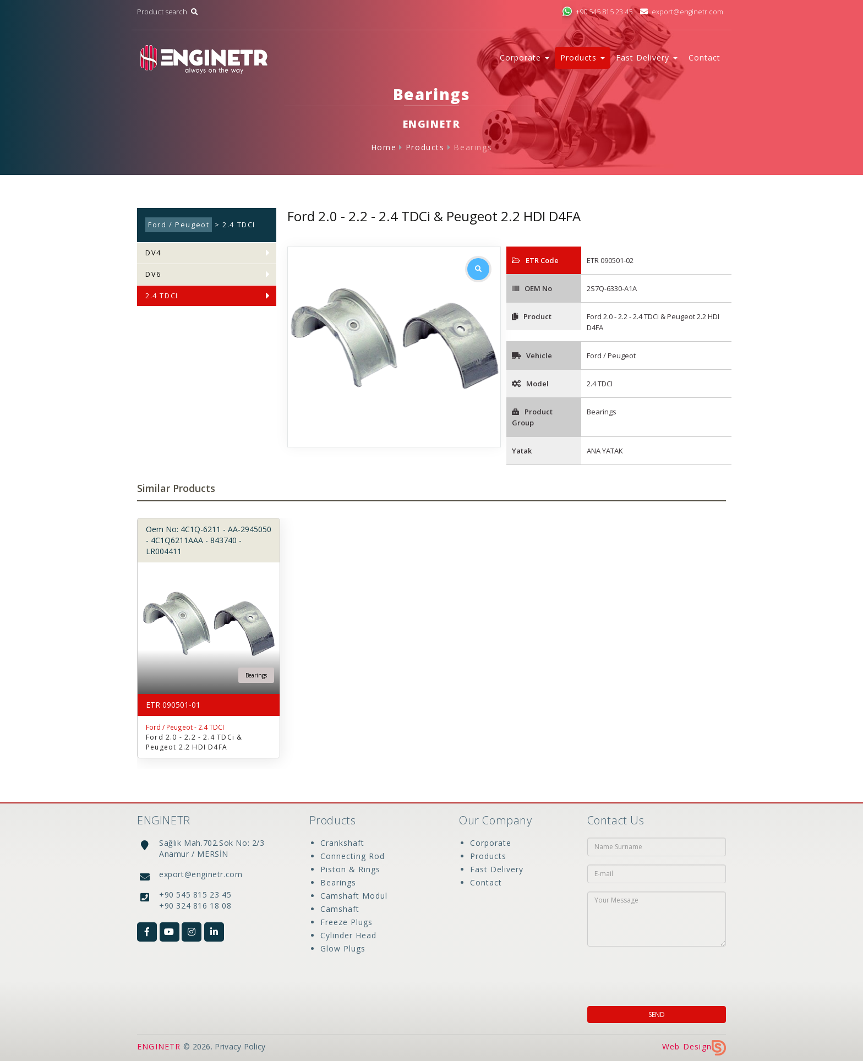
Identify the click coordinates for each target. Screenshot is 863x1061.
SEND (656, 1014)
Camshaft (339, 909)
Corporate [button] (524, 57)
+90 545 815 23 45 (597, 12)
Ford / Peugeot (178, 224)
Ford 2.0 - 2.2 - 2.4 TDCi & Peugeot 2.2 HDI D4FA (194, 742)
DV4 (153, 253)
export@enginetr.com (682, 12)
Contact (704, 57)
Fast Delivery (496, 869)
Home (383, 147)
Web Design (694, 1046)
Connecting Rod (352, 856)
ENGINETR (159, 1046)
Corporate (490, 843)
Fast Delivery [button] (647, 57)
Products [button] (582, 57)
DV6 (153, 274)
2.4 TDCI (161, 295)
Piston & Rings (350, 869)
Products (425, 147)
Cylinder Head (348, 935)
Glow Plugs (342, 948)
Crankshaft (342, 843)
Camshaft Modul (353, 895)
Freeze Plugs (346, 922)
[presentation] (658, 973)
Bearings (473, 147)
